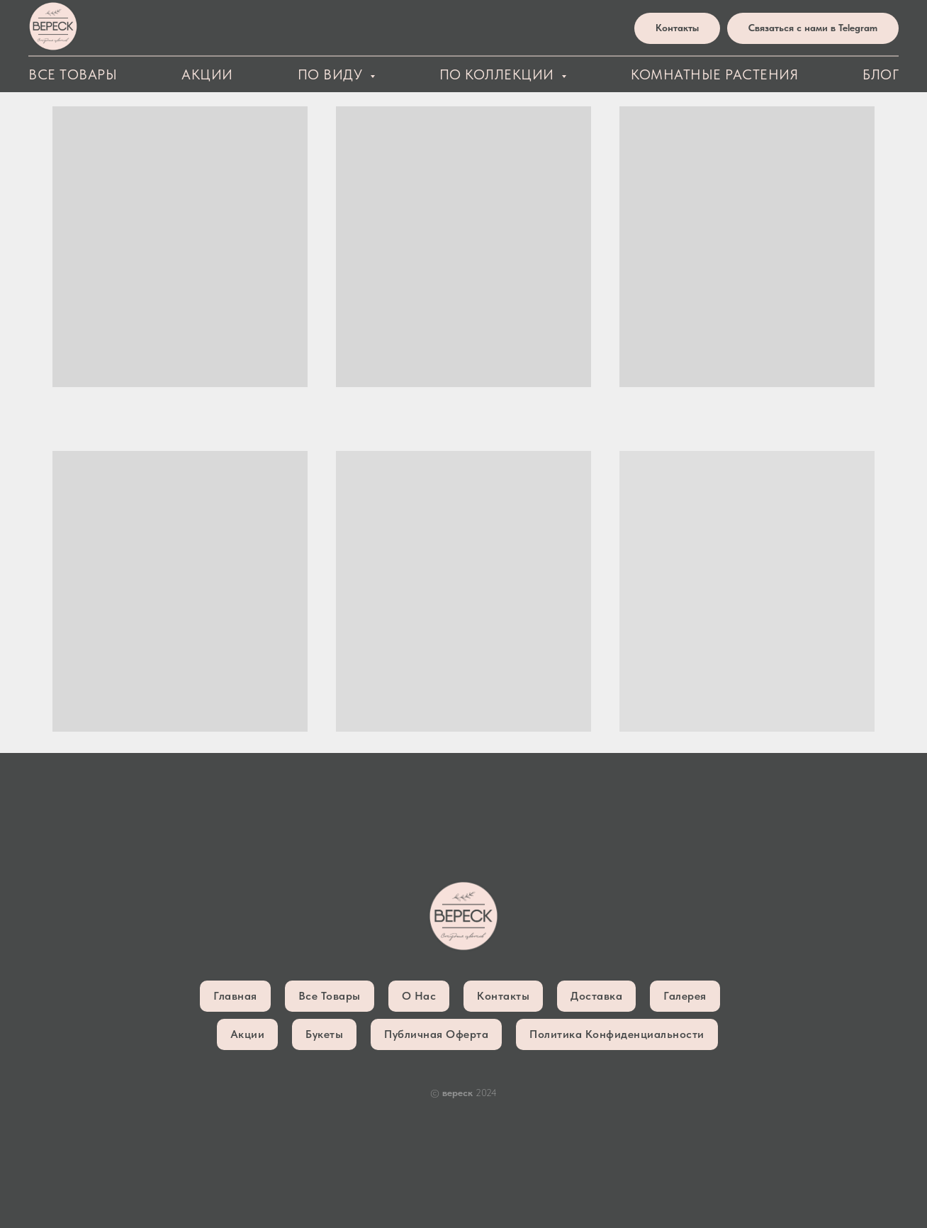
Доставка (596, 996)
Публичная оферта (436, 1034)
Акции (207, 74)
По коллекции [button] (498, 74)
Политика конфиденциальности (616, 1034)
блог (881, 74)
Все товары (72, 74)
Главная (235, 996)
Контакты (503, 996)
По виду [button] (332, 74)
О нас (419, 996)
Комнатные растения (714, 74)
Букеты (324, 1034)
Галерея (685, 996)
